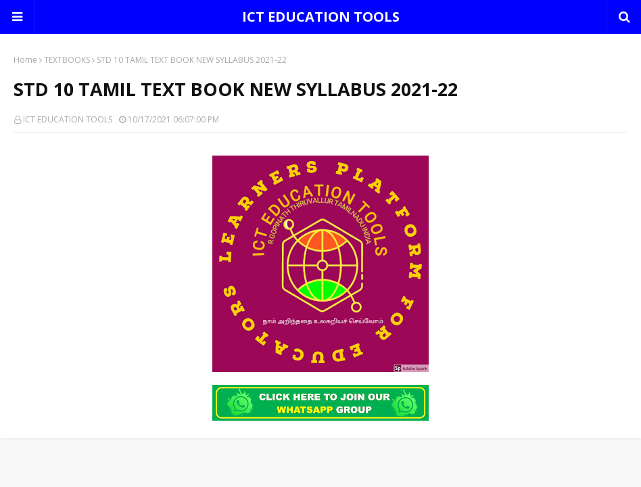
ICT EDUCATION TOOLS (321, 16)
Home (25, 60)
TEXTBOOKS (67, 60)
